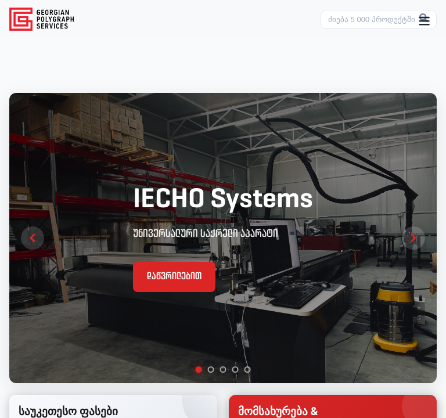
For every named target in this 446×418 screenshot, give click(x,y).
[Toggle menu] (424, 22)
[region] (223, 238)
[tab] (199, 369)
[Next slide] (413, 238)
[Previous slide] (32, 238)
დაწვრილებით (174, 277)
